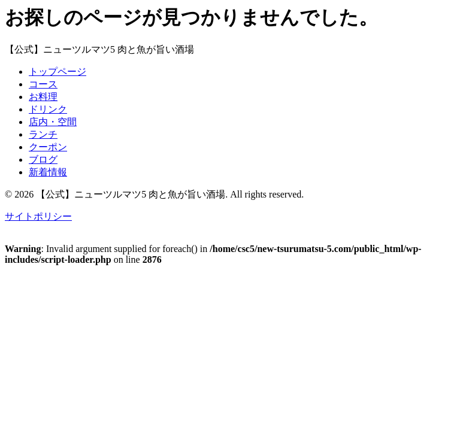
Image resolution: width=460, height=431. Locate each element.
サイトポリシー (38, 216)
